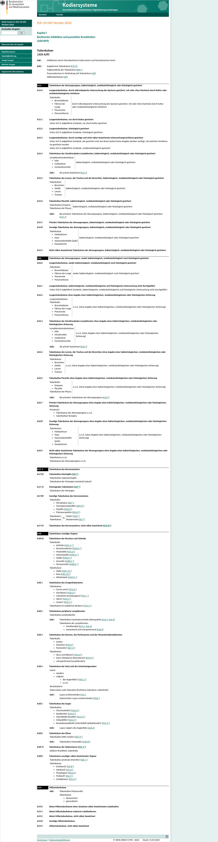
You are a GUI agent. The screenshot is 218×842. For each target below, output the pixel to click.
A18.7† (40, 747)
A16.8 (40, 421)
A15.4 (40, 153)
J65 (93, 73)
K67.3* (71, 648)
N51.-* (85, 595)
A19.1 (40, 811)
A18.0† (40, 538)
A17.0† (40, 474)
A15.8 (40, 227)
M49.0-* (72, 577)
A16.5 (40, 378)
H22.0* (72, 720)
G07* (77, 486)
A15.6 (40, 201)
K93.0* (69, 644)
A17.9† (40, 525)
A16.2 (40, 295)
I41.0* (70, 769)
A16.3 (40, 321)
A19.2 (40, 816)
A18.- (39, 533)
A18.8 (40, 756)
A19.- (39, 787)
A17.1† (40, 486)
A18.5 (40, 703)
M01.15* (67, 571)
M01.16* (66, 574)
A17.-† (40, 469)
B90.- (79, 69)
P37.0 (74, 66)
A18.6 (40, 733)
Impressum (42, 840)
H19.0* (72, 713)
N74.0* (72, 589)
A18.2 (40, 611)
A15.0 (40, 90)
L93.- (83, 694)
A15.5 (40, 178)
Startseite (43, 14)
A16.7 (83, 346)
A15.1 (40, 119)
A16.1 (40, 286)
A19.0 (40, 806)
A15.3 (40, 137)
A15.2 (40, 128)
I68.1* (84, 759)
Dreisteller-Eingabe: (11, 29)
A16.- (39, 258)
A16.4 (40, 352)
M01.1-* (69, 545)
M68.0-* (69, 561)
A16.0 (40, 263)
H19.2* (81, 716)
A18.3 (100, 629)
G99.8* (107, 525)
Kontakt (59, 14)
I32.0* (69, 776)
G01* (75, 474)
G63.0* (76, 512)
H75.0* (71, 551)
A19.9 (40, 826)
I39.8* (70, 766)
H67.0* (78, 736)
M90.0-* (77, 548)
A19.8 (40, 821)
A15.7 (83, 172)
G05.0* (80, 506)
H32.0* (75, 710)
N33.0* (71, 592)
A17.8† (40, 496)
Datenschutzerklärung (59, 840)
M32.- (96, 698)
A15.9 (40, 250)
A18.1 (40, 582)
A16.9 (40, 450)
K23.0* (72, 772)
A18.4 (40, 666)
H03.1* (82, 679)
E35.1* (82, 747)
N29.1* (67, 599)
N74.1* (87, 605)
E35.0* (72, 779)
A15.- (39, 85)
